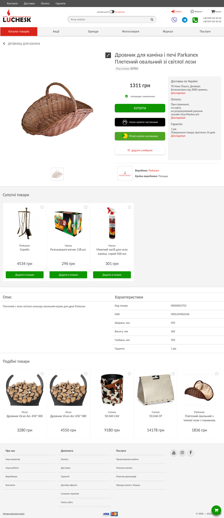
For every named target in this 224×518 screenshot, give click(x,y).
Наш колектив (13, 459)
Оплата (45, 3)
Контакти (12, 3)
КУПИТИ (140, 108)
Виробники (11, 476)
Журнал (168, 31)
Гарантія (60, 3)
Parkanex (154, 170)
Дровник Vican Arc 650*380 (68, 416)
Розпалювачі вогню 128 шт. (68, 249)
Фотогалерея (130, 31)
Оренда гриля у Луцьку (128, 485)
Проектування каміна (127, 459)
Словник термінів (70, 493)
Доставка (29, 3)
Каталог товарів (18, 31)
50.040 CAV (112, 416)
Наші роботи (12, 467)
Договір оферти (69, 485)
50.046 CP (155, 416)
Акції (56, 31)
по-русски (120, 12)
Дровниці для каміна (24, 44)
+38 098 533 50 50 (212, 18)
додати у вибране (141, 150)
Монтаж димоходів (126, 476)
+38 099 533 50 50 (212, 21)
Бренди (93, 31)
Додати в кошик (24, 274)
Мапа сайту (67, 502)
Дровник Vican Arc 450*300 (24, 416)
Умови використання (13, 513)
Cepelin (24, 249)
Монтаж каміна (124, 467)
